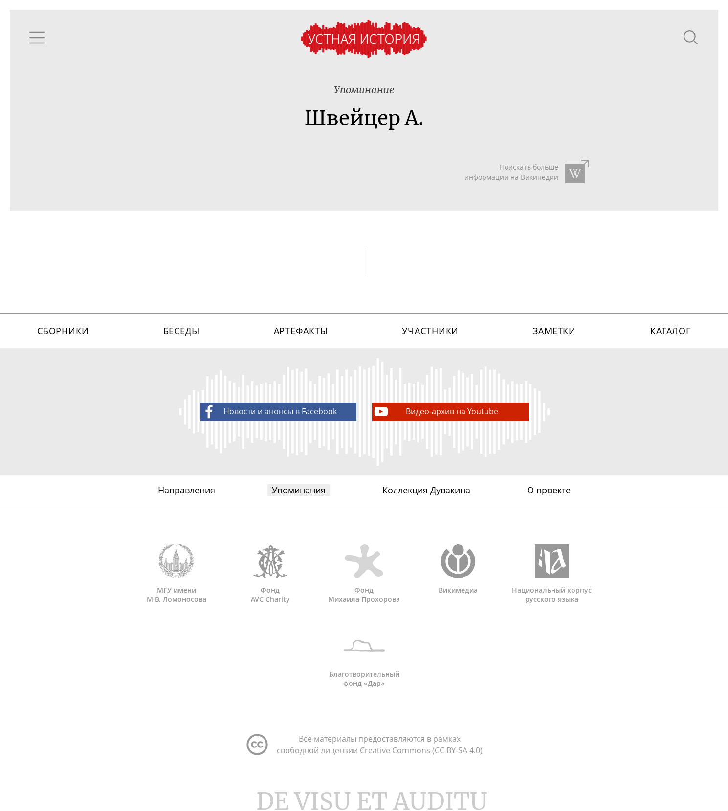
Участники (430, 331)
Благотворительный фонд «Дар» (364, 658)
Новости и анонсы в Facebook (268, 411)
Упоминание (364, 90)
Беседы (181, 331)
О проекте (549, 490)
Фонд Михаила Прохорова (364, 574)
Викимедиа (458, 569)
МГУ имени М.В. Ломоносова (176, 574)
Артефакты (301, 331)
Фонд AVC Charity (270, 574)
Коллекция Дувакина (426, 490)
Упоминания (299, 490)
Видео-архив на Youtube (435, 411)
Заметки (554, 331)
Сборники (63, 331)
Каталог (670, 331)
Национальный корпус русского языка (552, 574)
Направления (186, 490)
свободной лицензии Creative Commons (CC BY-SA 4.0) (380, 750)
